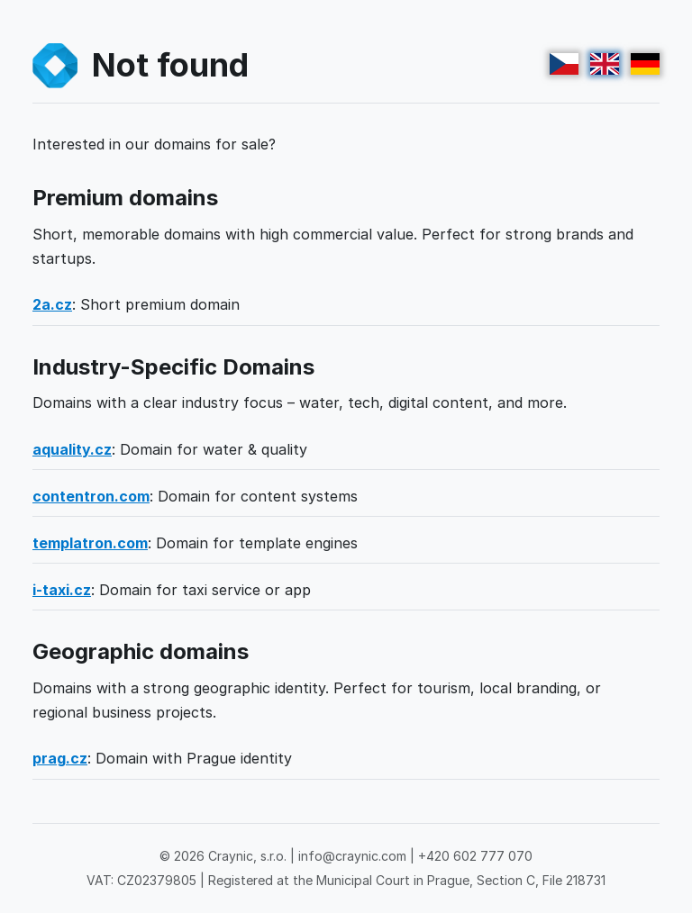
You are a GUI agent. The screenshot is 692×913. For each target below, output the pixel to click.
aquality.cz (72, 449)
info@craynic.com (352, 855)
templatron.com (90, 543)
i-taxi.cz (61, 590)
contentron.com (91, 496)
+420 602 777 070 (475, 855)
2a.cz (52, 304)
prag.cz (59, 758)
